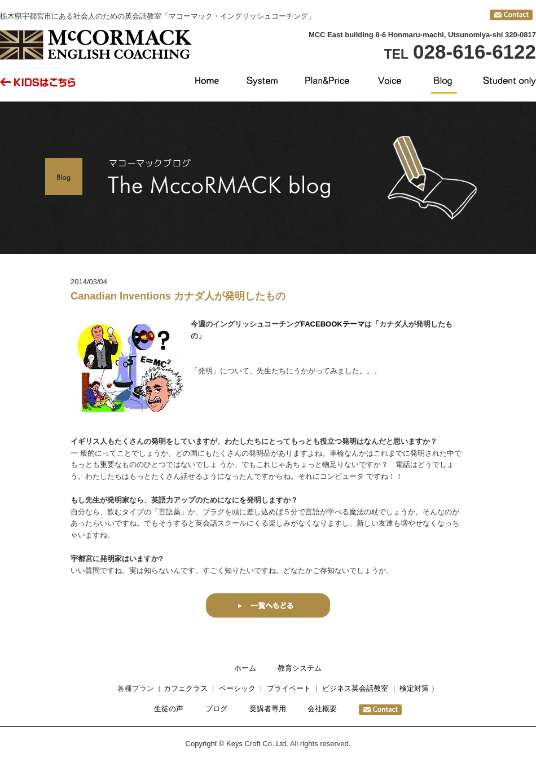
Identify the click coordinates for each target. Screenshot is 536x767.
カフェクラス (186, 688)
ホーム (245, 668)
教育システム (300, 668)
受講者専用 (267, 708)
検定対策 (414, 688)
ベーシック (237, 688)
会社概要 (322, 708)
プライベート (289, 688)
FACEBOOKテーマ (332, 324)
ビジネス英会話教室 (355, 688)
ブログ (216, 708)
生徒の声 (168, 708)
